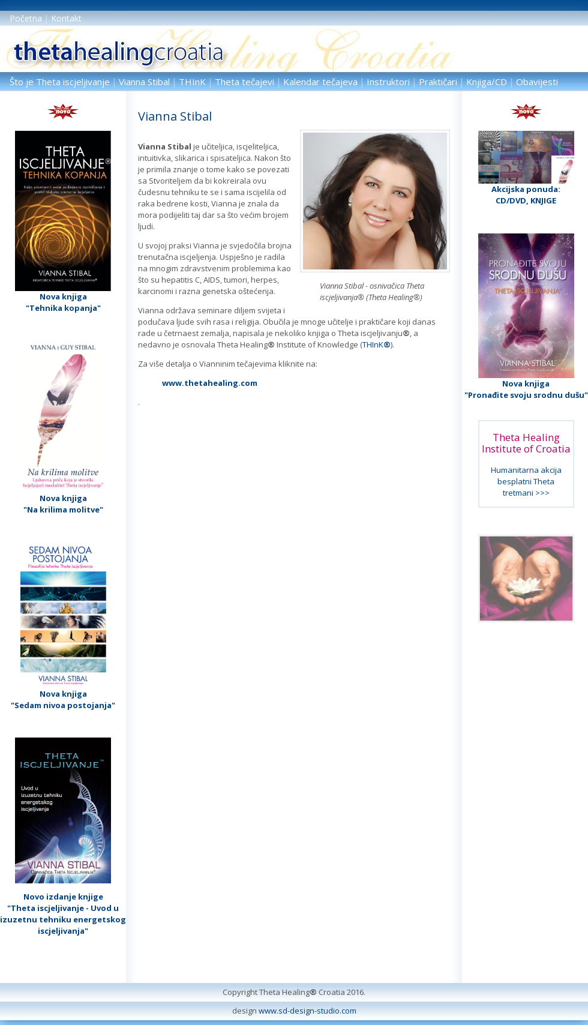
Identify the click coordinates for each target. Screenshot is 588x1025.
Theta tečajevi (244, 82)
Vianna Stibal (144, 82)
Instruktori (388, 82)
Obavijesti (537, 82)
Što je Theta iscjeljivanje (60, 82)
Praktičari (438, 82)
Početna (26, 18)
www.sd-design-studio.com (307, 1010)
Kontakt (66, 18)
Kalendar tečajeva (320, 82)
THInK (192, 82)
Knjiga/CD (486, 82)
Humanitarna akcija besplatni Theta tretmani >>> (526, 481)
